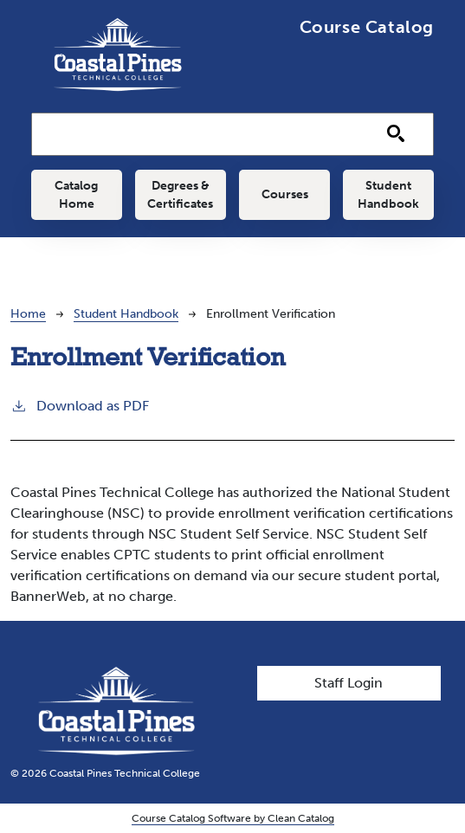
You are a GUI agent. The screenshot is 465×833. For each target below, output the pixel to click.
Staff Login (348, 683)
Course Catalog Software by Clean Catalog (233, 818)
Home (28, 314)
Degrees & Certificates (180, 194)
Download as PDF (79, 405)
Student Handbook (388, 194)
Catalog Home (76, 194)
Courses (285, 194)
